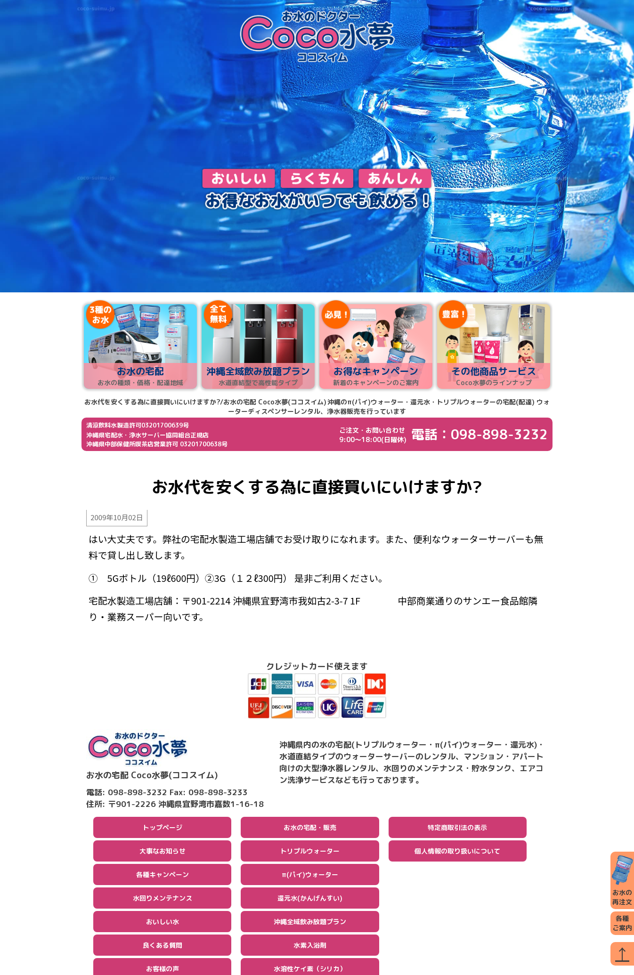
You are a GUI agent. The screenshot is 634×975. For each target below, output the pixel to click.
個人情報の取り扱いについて (457, 851)
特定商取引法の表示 (457, 828)
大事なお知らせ (162, 851)
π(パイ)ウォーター (310, 875)
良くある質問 (162, 946)
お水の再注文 (622, 880)
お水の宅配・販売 (310, 828)
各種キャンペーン (162, 875)
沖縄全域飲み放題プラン (310, 922)
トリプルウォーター (310, 851)
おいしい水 (162, 922)
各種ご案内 (622, 923)
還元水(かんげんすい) (309, 898)
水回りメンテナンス (162, 898)
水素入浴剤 (309, 946)
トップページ (162, 828)
